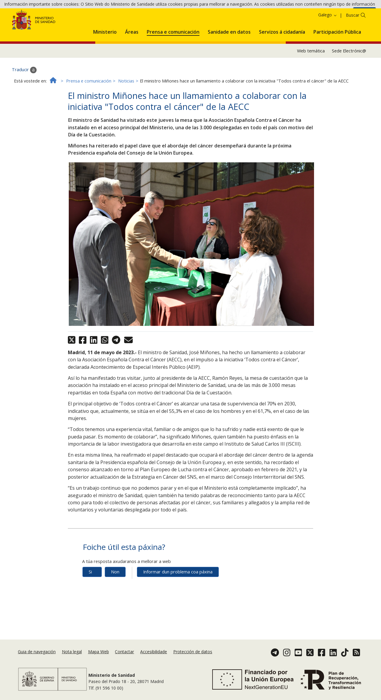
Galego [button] (327, 41)
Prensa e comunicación (88, 107)
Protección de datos (192, 656)
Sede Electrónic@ (349, 77)
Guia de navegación (37, 656)
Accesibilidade (153, 656)
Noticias (126, 107)
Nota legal (72, 656)
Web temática (311, 77)
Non (115, 598)
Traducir (24, 96)
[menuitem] (105, 57)
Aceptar (364, 15)
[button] (105, 57)
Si (90, 598)
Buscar (352, 42)
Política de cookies (333, 14)
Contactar (124, 656)
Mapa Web (98, 656)
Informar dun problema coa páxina (178, 598)
